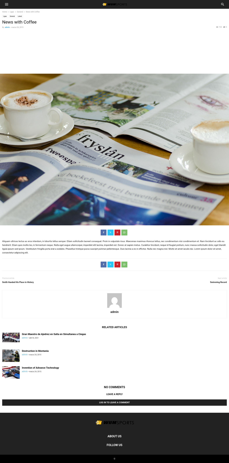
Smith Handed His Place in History (18, 282)
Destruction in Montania (35, 350)
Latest (20, 16)
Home (4, 12)
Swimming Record (218, 282)
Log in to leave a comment (114, 402)
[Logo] (114, 427)
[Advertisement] (114, 51)
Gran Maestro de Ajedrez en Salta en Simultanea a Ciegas (54, 334)
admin (7, 27)
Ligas (12, 12)
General (20, 12)
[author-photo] (114, 308)
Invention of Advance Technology (40, 367)
